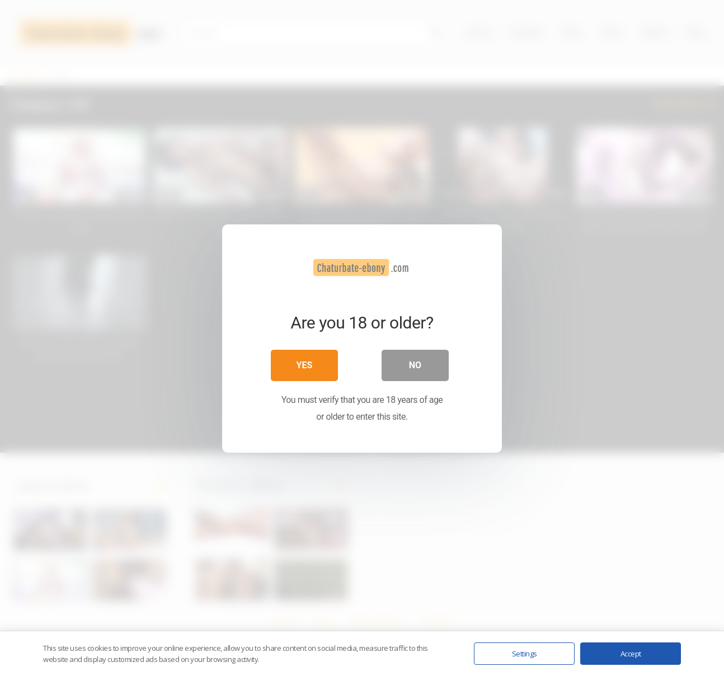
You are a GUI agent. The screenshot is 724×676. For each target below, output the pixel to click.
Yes (305, 364)
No (415, 364)
